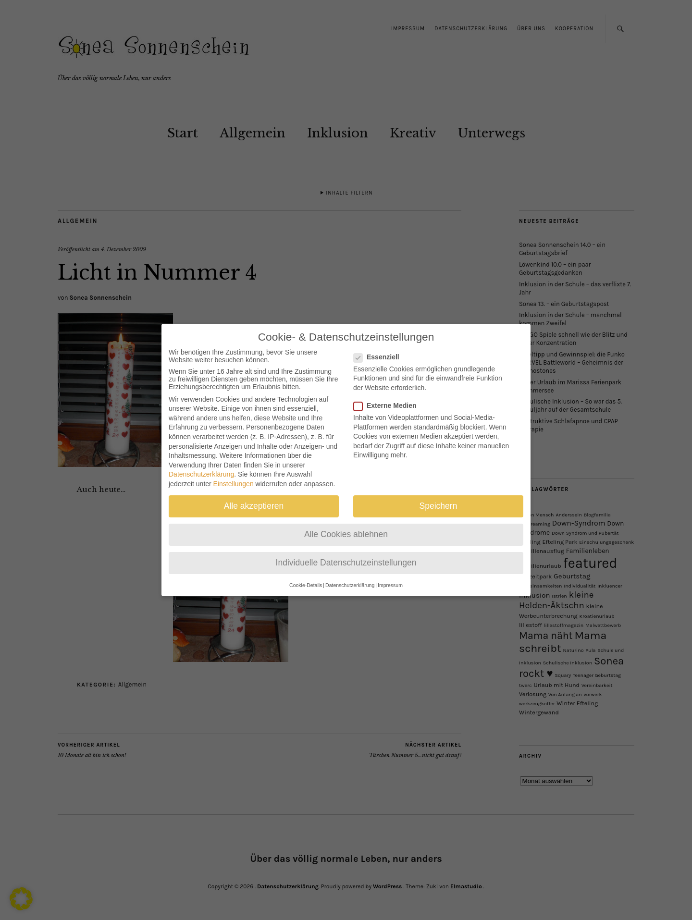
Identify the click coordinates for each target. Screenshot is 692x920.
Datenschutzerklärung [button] (349, 575)
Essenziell (380, 347)
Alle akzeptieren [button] (254, 497)
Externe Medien (388, 396)
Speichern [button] (438, 497)
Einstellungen (233, 474)
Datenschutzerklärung (201, 465)
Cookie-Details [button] (305, 575)
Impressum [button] (390, 575)
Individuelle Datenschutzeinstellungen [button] (346, 553)
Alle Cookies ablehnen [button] (346, 525)
